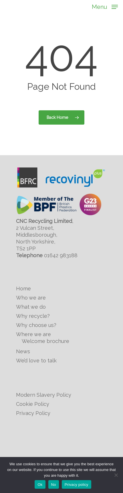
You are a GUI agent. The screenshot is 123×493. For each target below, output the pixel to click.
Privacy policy (76, 484)
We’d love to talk (36, 361)
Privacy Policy (33, 413)
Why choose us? (36, 325)
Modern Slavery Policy (43, 395)
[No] (116, 475)
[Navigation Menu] (105, 6)
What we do (31, 307)
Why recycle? (33, 316)
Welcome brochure (45, 341)
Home (23, 289)
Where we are (33, 334)
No (53, 484)
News (23, 351)
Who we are (31, 298)
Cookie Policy (32, 404)
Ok (39, 484)
